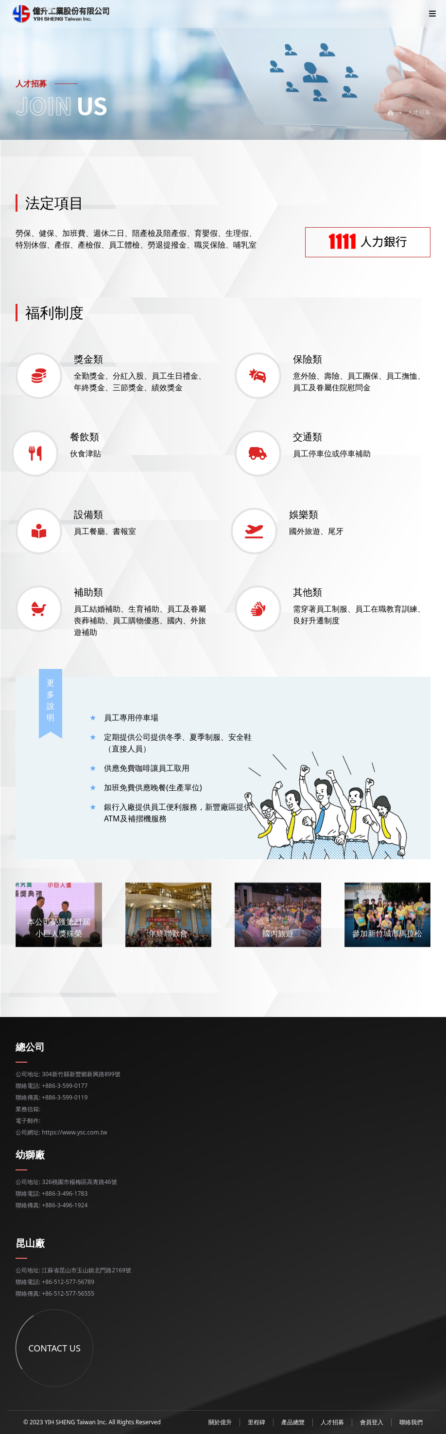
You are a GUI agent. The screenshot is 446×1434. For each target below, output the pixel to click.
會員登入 (371, 1422)
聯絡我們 (411, 1422)
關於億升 (220, 1422)
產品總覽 (293, 1422)
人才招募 (418, 112)
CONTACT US (107, 1348)
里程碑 (256, 1422)
